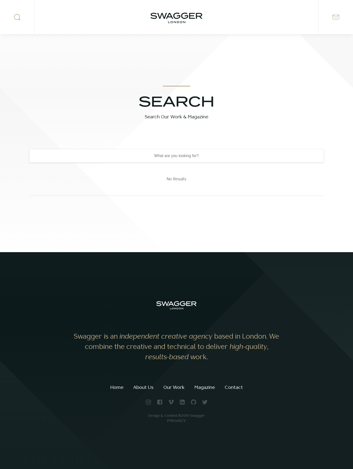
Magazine (204, 387)
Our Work (173, 387)
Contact (234, 387)
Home (116, 387)
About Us (143, 387)
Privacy (176, 421)
